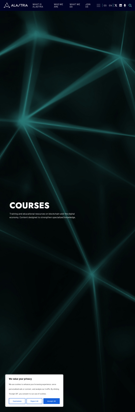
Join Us (87, 5)
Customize (17, 401)
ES (105, 5)
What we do (75, 5)
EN (110, 5)
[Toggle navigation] (99, 5)
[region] (34, 390)
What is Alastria (38, 5)
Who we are (58, 5)
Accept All (51, 401)
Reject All (34, 401)
